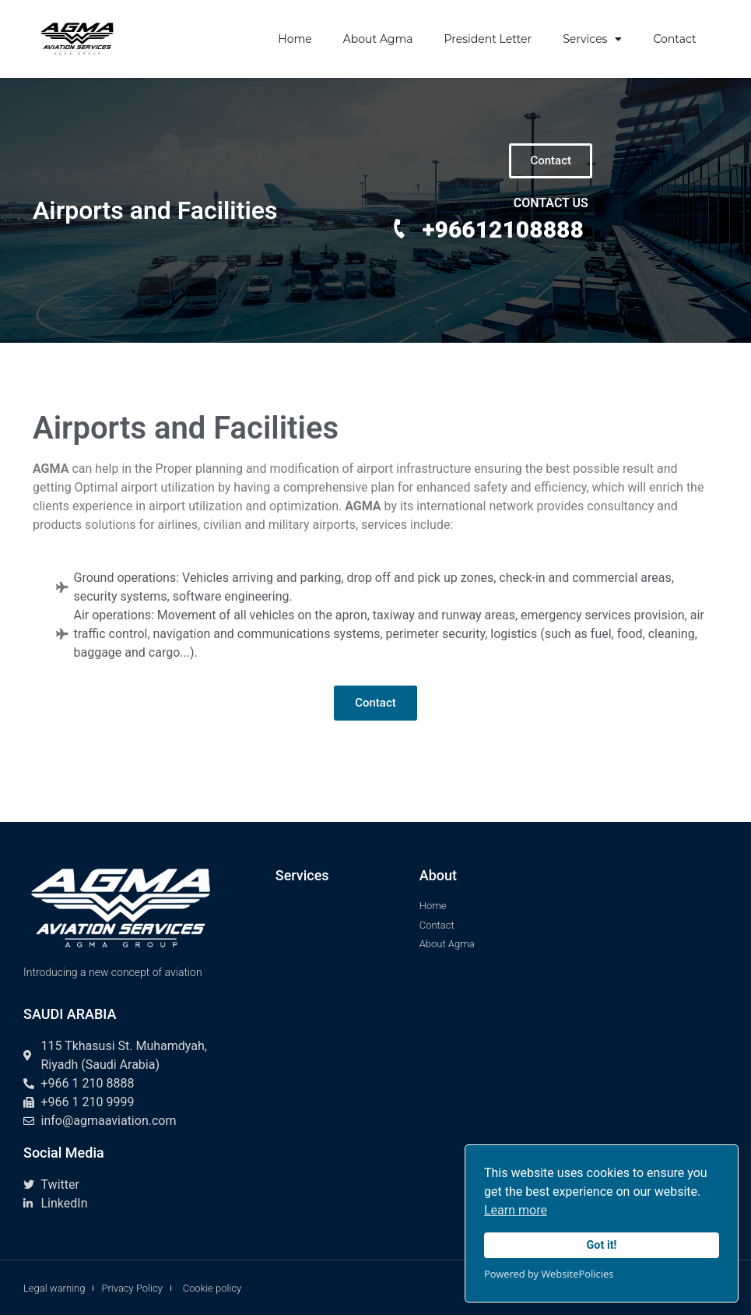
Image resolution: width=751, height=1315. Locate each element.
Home (294, 39)
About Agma (378, 39)
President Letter (488, 39)
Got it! (602, 1245)
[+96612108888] (399, 229)
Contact (674, 39)
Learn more (515, 1210)
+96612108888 (503, 229)
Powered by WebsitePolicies (548, 1274)
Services (592, 39)
